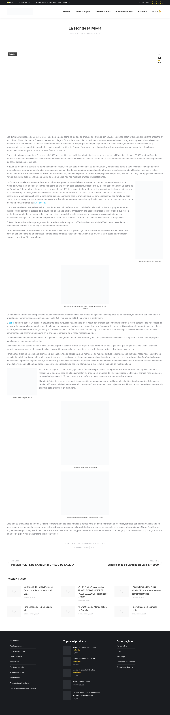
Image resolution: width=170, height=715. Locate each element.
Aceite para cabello (17, 651)
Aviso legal (121, 657)
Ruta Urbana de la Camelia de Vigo (38, 609)
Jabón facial (14, 662)
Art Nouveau (40, 203)
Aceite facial (14, 641)
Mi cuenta (143, 2)
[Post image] (14, 591)
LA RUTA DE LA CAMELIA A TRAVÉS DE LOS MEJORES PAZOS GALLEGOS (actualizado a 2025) (93, 592)
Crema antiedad (16, 657)
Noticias (12, 54)
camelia (86, 547)
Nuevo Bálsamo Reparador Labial (144, 609)
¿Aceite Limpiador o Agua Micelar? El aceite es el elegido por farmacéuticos (146, 590)
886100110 (24, 2)
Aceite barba (15, 678)
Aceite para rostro (17, 646)
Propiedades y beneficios (19, 683)
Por (87, 543)
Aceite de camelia (17, 667)
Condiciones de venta (125, 667)
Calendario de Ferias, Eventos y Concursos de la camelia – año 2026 (38, 590)
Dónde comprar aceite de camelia (23, 688)
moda (92, 547)
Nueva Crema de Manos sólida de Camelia (92, 609)
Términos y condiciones (126, 662)
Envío (119, 651)
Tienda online (122, 646)
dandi (11, 323)
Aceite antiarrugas (17, 672)
